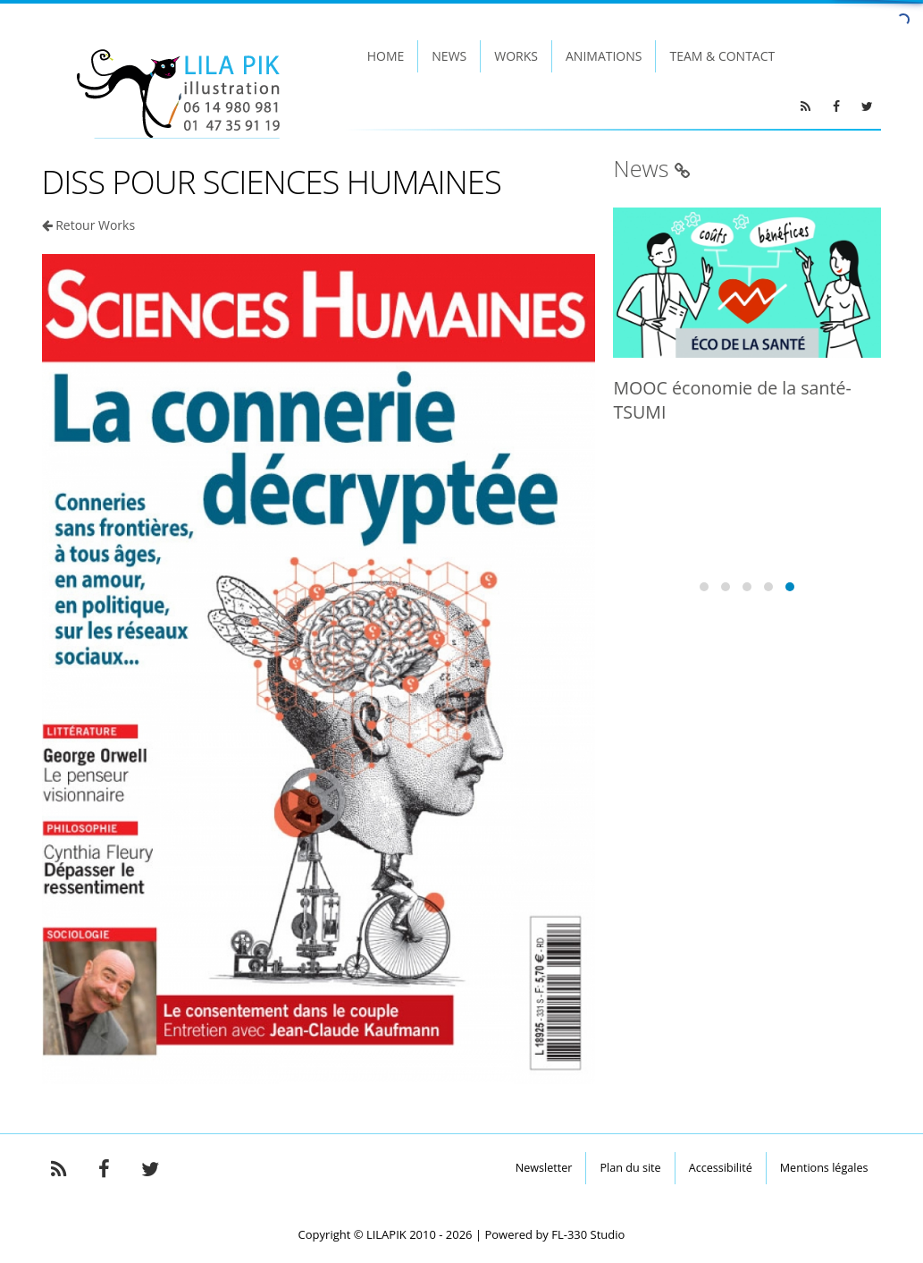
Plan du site (630, 1167)
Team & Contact (722, 55)
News (449, 55)
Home (386, 55)
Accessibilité (720, 1167)
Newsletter (544, 1167)
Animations (604, 55)
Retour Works (95, 224)
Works (516, 55)
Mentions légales (824, 1167)
